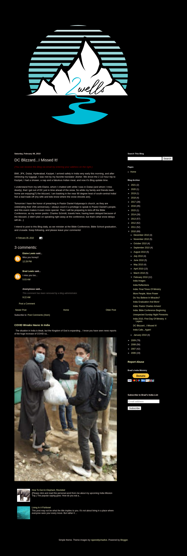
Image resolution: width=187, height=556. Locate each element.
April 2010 (139, 268)
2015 (133, 210)
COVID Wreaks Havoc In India (32, 325)
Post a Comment (27, 303)
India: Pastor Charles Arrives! (147, 306)
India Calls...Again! (142, 330)
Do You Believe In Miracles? (146, 297)
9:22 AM (26, 297)
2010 (133, 231)
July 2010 (138, 256)
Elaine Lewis (28, 253)
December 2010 (142, 235)
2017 (133, 202)
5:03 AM (26, 279)
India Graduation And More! (146, 302)
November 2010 (142, 239)
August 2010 (140, 252)
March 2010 (140, 273)
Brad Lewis (28, 271)
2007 (133, 349)
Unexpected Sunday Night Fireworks (150, 314)
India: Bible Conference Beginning (149, 310)
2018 (133, 198)
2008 (133, 344)
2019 (133, 193)
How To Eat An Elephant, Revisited (48, 490)
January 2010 (140, 335)
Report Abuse (136, 361)
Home (66, 310)
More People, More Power (145, 293)
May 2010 (139, 264)
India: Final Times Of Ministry (147, 289)
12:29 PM (27, 261)
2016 (133, 206)
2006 (133, 353)
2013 (133, 219)
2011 (133, 227)
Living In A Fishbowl (41, 507)
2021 (133, 185)
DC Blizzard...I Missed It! (145, 325)
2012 (133, 223)
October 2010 (140, 243)
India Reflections (141, 285)
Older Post (111, 310)
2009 (133, 340)
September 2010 (142, 247)
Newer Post (20, 310)
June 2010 (139, 260)
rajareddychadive (99, 540)
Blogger (124, 540)
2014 (133, 214)
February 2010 (141, 277)
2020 (133, 189)
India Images (139, 281)
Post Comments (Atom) (39, 315)
